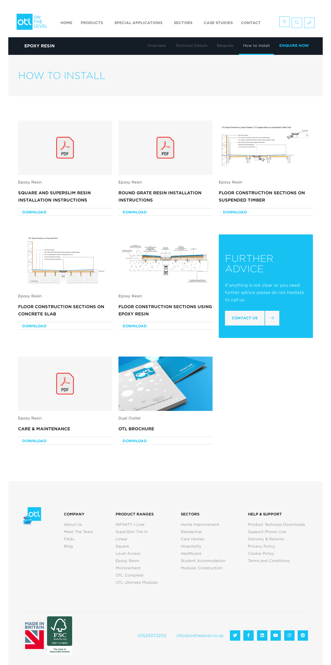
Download (34, 212)
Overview (156, 45)
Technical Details (191, 45)
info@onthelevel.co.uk (200, 635)
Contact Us (245, 318)
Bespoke (225, 45)
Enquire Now (294, 45)
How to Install (256, 45)
